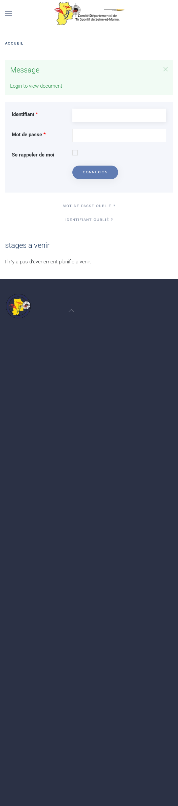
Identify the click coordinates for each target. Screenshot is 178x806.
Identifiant (25, 114)
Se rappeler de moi (33, 155)
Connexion (95, 172)
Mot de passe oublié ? (89, 206)
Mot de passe (29, 135)
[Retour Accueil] (89, 13)
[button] (8, 13)
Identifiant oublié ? (89, 220)
